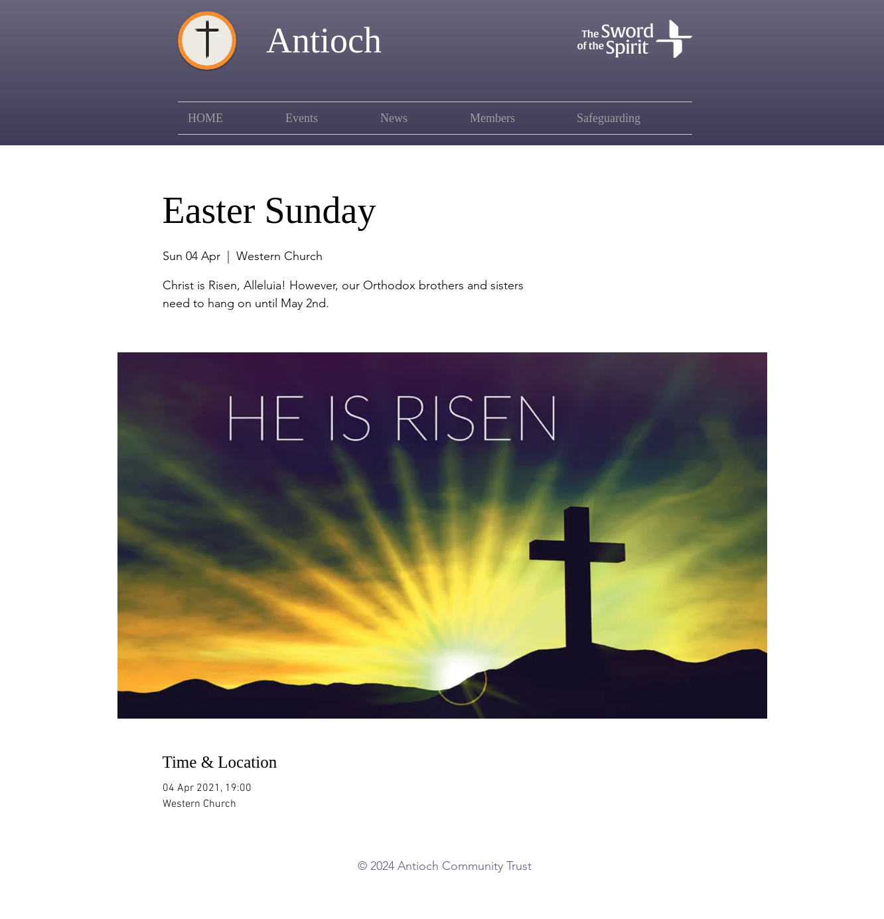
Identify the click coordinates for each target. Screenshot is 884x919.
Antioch (324, 40)
